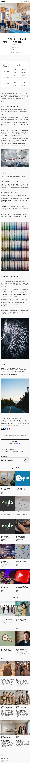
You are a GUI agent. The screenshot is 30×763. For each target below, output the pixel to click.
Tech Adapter (2, 511)
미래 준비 (14, 435)
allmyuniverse (2, 616)
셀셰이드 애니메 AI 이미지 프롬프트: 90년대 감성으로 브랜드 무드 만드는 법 (21, 619)
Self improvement (15, 52)
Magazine (25, 1)
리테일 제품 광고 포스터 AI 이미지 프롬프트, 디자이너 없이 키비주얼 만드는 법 (21, 709)
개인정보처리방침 (3, 760)
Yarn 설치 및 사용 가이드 (20, 488)
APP (21, 1)
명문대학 (11, 435)
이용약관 (8, 760)
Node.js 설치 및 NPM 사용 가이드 (7, 512)
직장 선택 (24, 435)
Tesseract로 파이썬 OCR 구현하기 (22, 512)
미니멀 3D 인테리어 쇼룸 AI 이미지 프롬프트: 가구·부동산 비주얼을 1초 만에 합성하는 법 (6, 739)
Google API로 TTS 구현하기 (21, 561)
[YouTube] (24, 755)
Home (11, 52)
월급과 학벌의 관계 (20, 435)
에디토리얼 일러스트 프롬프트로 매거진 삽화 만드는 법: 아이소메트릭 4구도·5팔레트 (7, 649)
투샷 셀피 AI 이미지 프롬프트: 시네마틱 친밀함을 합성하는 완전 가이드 (21, 739)
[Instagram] (28, 755)
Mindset (14, 36)
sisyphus (14, 44)
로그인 (17, 443)
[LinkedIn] (26, 755)
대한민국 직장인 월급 (6, 435)
